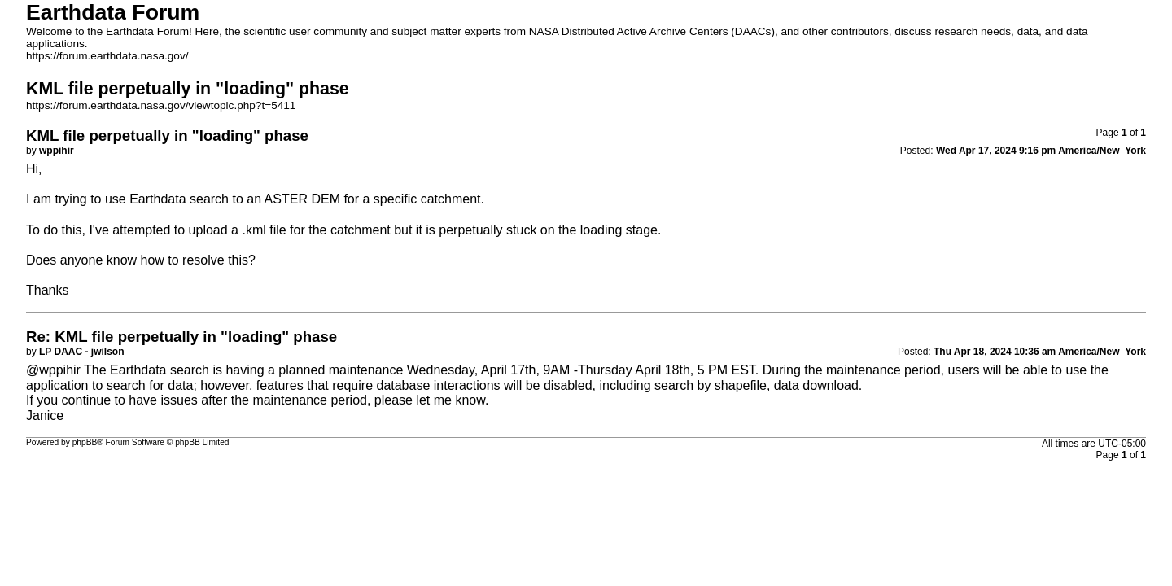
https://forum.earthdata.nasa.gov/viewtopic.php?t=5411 (160, 105)
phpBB (85, 442)
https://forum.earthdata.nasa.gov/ (107, 56)
